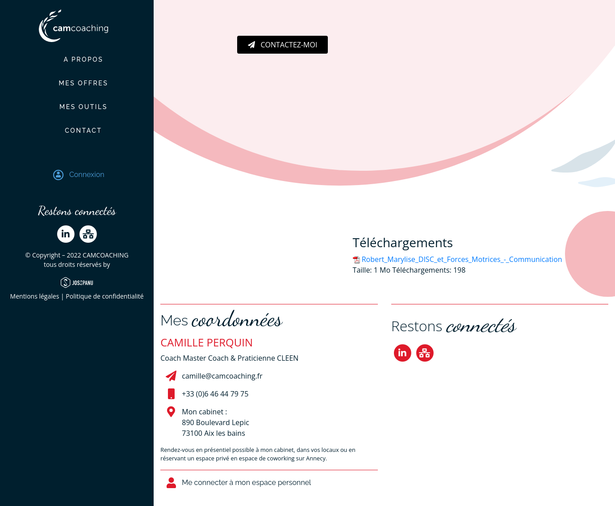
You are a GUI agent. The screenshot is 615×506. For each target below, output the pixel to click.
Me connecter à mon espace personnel (246, 482)
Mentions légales (34, 296)
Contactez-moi (282, 45)
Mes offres (77, 83)
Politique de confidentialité (104, 296)
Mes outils (77, 106)
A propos (76, 59)
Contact (77, 130)
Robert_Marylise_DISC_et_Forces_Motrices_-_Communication (462, 259)
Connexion (87, 174)
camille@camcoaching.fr (222, 376)
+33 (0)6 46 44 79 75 (215, 394)
